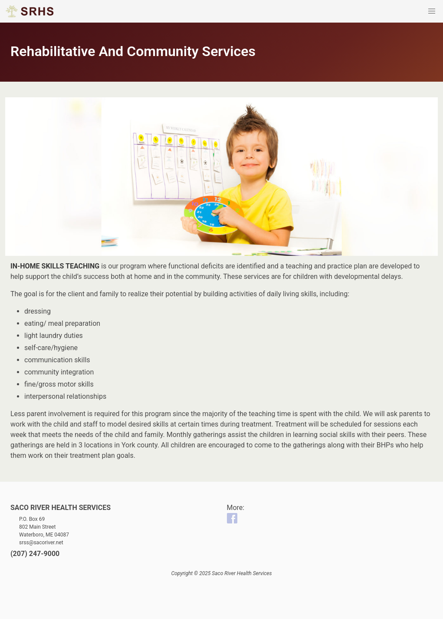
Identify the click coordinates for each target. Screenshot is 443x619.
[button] (431, 11)
